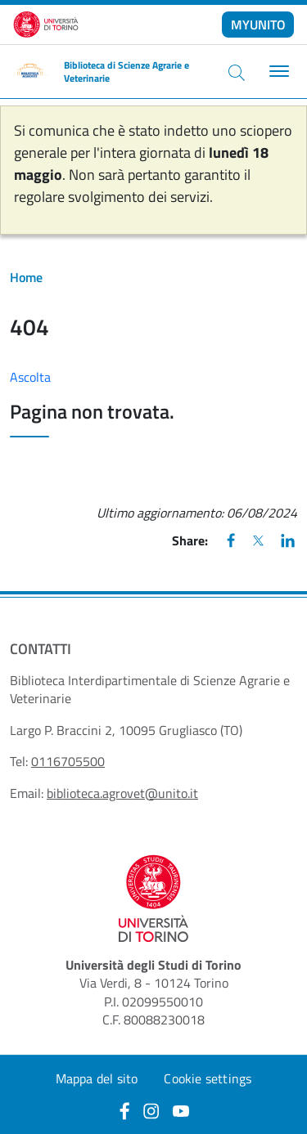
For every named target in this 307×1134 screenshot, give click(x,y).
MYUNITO (258, 24)
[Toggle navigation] (277, 72)
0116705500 (68, 761)
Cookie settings (207, 1078)
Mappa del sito (97, 1078)
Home (26, 277)
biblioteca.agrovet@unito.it (122, 793)
